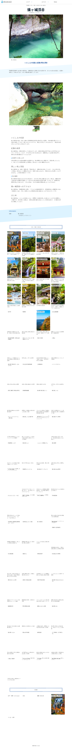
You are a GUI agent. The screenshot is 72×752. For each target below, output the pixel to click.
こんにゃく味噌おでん (42, 443)
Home (55, 2)
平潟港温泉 (54, 495)
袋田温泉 (39, 632)
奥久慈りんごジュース (42, 416)
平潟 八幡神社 (40, 495)
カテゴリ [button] (44, 2)
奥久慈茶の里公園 (56, 658)
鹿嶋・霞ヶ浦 (40, 695)
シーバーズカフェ (56, 364)
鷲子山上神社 (11, 259)
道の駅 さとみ (11, 632)
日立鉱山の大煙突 (56, 553)
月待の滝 (25, 259)
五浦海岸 (10, 285)
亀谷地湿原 (54, 521)
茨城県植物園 (26, 390)
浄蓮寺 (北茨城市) (56, 527)
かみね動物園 (55, 311)
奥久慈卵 (54, 443)
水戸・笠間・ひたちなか (14, 695)
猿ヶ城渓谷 (43, 5)
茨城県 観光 (34, 745)
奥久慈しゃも (55, 390)
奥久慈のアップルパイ (42, 469)
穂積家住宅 (10, 606)
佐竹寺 (9, 311)
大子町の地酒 (11, 469)
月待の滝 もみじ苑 (56, 285)
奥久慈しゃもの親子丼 (28, 416)
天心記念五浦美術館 (27, 364)
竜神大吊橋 (25, 233)
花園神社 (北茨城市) (42, 259)
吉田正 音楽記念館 (27, 579)
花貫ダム (25, 553)
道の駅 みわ (55, 606)
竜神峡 (24, 311)
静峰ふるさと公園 (41, 606)
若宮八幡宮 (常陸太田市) (14, 390)
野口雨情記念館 (26, 606)
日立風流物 (10, 553)
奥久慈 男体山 (40, 311)
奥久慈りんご (26, 443)
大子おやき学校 (26, 658)
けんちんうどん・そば (13, 495)
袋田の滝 (10, 233)
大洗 (24, 695)
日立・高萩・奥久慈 (35, 5)
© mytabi (38, 745)
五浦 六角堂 (40, 338)
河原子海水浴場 (41, 579)
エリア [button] (28, 2)
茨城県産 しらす (12, 443)
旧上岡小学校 (40, 233)
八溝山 (53, 338)
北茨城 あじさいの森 (27, 521)
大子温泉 (39, 658)
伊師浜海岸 (40, 553)
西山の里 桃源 (26, 632)
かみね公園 (54, 233)
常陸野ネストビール (27, 469)
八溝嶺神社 (40, 364)
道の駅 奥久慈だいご (42, 390)
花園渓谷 (25, 285)
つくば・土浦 (11, 717)
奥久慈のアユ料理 (56, 416)
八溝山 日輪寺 (11, 658)
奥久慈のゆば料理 (56, 469)
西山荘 (38, 285)
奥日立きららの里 (12, 579)
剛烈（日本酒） (26, 495)
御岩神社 (54, 259)
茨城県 (27, 5)
